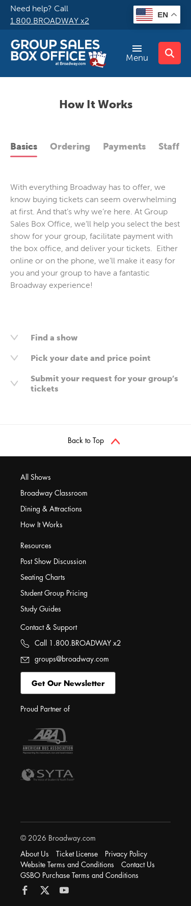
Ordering (70, 146)
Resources (35, 545)
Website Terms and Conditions (67, 864)
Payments (124, 146)
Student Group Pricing (54, 593)
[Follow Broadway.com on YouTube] (66, 890)
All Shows (35, 477)
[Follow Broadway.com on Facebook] (26, 890)
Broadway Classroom (54, 493)
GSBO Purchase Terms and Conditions (79, 875)
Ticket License (77, 854)
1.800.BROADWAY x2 (49, 20)
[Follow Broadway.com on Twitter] (46, 890)
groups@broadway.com (64, 659)
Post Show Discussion (53, 561)
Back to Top (94, 440)
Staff (168, 146)
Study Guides (40, 609)
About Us (34, 854)
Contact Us (138, 864)
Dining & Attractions (51, 508)
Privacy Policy (126, 854)
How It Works (41, 524)
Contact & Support (48, 627)
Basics (23, 146)
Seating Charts (42, 577)
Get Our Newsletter (68, 683)
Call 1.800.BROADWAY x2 (70, 643)
